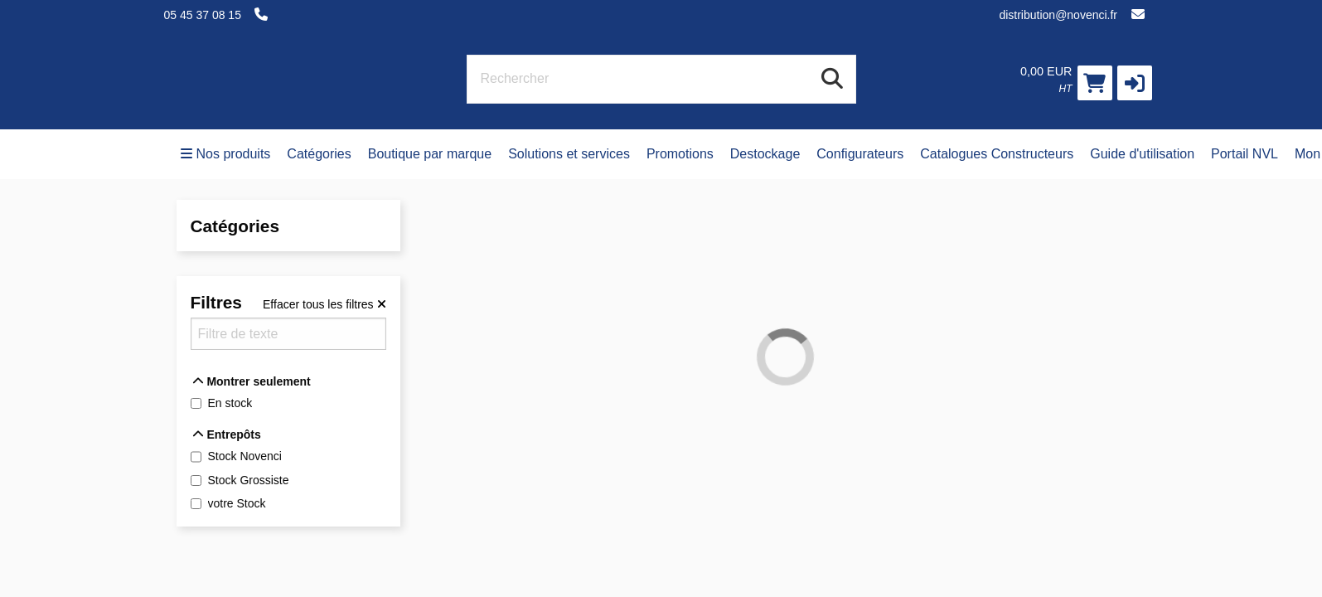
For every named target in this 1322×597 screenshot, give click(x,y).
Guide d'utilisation (1142, 154)
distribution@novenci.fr (1058, 15)
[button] (1134, 83)
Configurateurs (859, 154)
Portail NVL (1244, 154)
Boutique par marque (430, 154)
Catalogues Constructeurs (996, 154)
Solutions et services (569, 154)
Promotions (680, 154)
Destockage (765, 154)
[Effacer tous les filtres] (324, 304)
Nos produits (226, 154)
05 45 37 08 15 (202, 15)
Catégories (319, 154)
